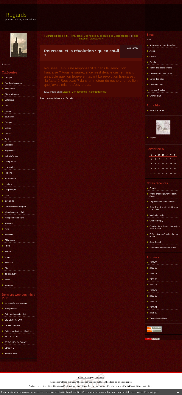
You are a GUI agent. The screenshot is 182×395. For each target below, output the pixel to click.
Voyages (9, 285)
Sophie (153, 138)
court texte (9, 117)
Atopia (152, 51)
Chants (153, 188)
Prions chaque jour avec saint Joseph (163, 195)
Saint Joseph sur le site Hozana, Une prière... (164, 208)
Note (7, 229)
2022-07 (153, 273)
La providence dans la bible (162, 201)
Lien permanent (79, 92)
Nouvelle (9, 234)
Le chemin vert (156, 84)
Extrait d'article (11, 156)
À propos (6, 64)
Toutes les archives (158, 318)
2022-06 (153, 279)
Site (6, 268)
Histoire (8, 173)
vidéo (7, 279)
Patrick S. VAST (157, 110)
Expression (10, 150)
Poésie (8, 251)
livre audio (9, 201)
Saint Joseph (155, 242)
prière (7, 257)
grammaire (10, 167)
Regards (16, 15)
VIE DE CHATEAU (13, 320)
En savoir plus (151, 392)
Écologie (9, 145)
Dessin (8, 133)
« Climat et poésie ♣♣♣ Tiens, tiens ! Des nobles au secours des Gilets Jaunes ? (87, 35)
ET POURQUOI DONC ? (16, 342)
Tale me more (11, 353)
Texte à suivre (11, 274)
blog (150, 386)
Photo (7, 246)
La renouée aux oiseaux (16, 303)
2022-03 (153, 296)
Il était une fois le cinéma (161, 68)
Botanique (9, 100)
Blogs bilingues (12, 94)
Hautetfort (99, 377)
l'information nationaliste (16, 314)
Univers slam (155, 96)
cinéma (8, 111)
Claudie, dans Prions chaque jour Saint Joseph (165, 227)
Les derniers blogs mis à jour (63, 382)
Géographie (10, 161)
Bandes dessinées (13, 83)
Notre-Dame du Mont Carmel (163, 248)
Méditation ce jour (158, 215)
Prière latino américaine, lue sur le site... (164, 235)
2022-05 (153, 285)
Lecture (8, 184)
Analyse (8, 77)
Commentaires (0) (98, 92)
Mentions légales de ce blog (67, 386)
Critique (8, 122)
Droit (7, 139)
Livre (7, 195)
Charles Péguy (156, 221)
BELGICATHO (11, 337)
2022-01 (153, 307)
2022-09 (153, 262)
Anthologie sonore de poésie (162, 45)
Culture (8, 128)
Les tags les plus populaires (119, 382)
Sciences (9, 262)
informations (10, 178)
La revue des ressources (161, 73)
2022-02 (153, 301)
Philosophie (10, 240)
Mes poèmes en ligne (14, 218)
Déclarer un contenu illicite (41, 386)
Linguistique (10, 190)
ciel (6, 105)
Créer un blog (84, 377)
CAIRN (153, 56)
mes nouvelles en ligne (15, 206)
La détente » (96, 38)
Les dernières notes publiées (91, 382)
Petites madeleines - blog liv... (18, 331)
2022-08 (153, 268)
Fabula (153, 62)
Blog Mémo (10, 89)
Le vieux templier (12, 325)
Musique (9, 223)
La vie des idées (157, 79)
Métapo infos (11, 308)
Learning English (157, 90)
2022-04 (153, 290)
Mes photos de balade (15, 212)
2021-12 (153, 313)
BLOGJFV (9, 348)
